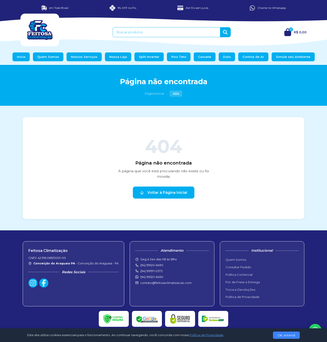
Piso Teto (178, 57)
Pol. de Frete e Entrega (242, 282)
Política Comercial (239, 274)
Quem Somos (48, 57)
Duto (227, 57)
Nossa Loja (118, 57)
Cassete (204, 57)
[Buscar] (225, 32)
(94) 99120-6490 (151, 277)
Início (21, 57)
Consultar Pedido (238, 267)
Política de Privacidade (242, 297)
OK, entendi (286, 335)
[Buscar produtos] (166, 32)
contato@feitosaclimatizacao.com (166, 283)
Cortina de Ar (253, 57)
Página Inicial (154, 93)
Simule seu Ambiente (293, 57)
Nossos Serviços (84, 57)
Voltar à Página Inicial (163, 192)
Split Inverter (149, 57)
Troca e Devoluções (240, 289)
